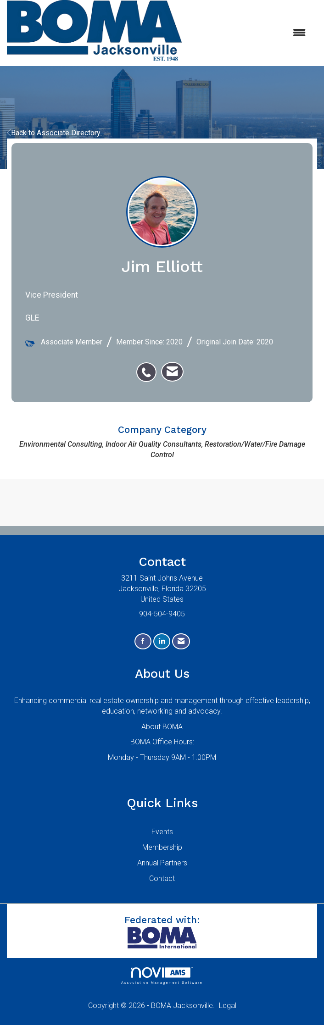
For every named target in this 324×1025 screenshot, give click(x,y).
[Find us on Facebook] (142, 641)
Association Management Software (162, 975)
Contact (162, 878)
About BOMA (162, 726)
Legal (227, 1005)
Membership (162, 847)
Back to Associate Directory (54, 132)
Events (162, 831)
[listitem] (148, 367)
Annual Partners (162, 863)
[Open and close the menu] (248, 33)
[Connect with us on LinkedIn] (161, 641)
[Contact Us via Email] (181, 641)
